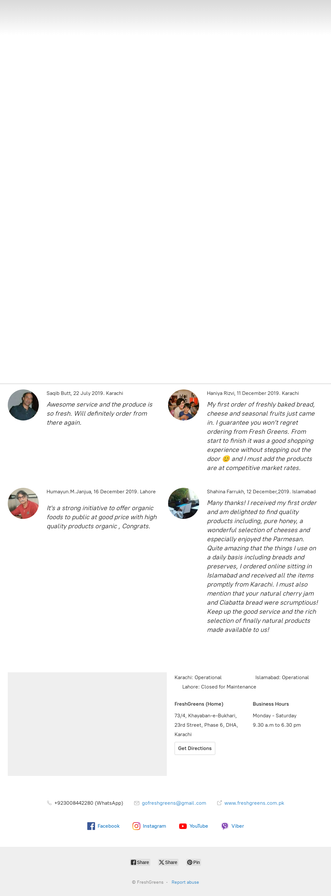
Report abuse (185, 882)
